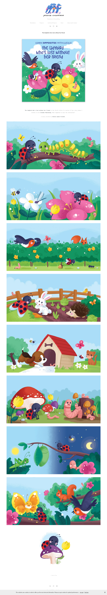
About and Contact (72, 23)
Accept (81, 592)
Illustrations (33, 23)
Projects (42, 23)
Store (62, 23)
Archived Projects (52, 23)
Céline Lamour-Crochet (58, 116)
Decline (86, 592)
